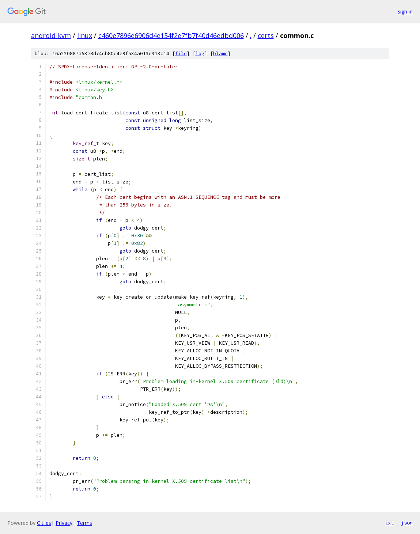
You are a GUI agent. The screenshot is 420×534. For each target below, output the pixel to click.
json (407, 522)
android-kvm (51, 35)
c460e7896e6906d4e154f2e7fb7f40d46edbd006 (171, 35)
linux (84, 35)
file (181, 53)
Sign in (405, 11)
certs (266, 35)
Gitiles (44, 522)
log (200, 53)
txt (389, 522)
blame (220, 53)
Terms (84, 522)
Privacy (64, 522)
